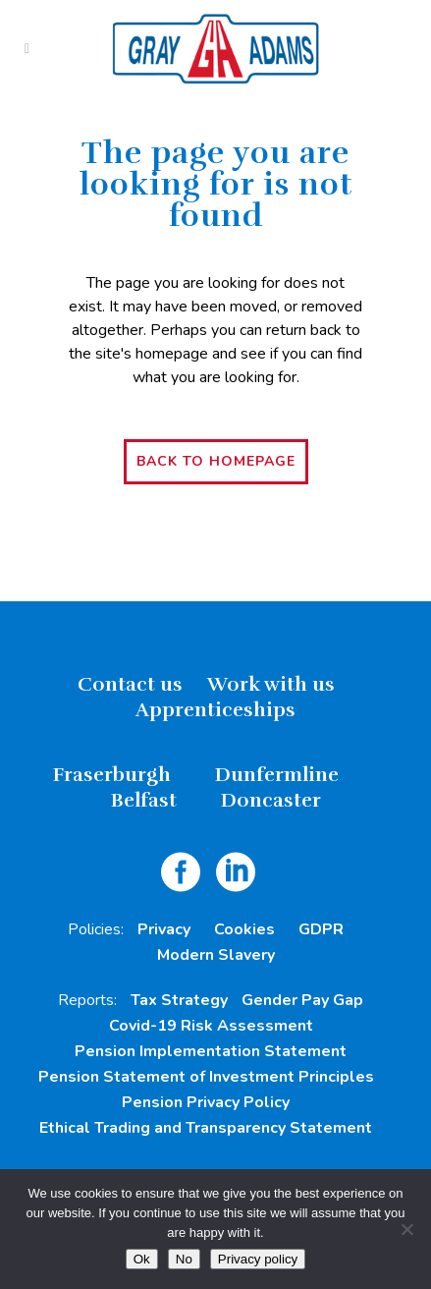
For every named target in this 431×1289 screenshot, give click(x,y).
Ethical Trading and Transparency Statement (205, 1128)
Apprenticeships (215, 710)
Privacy (163, 929)
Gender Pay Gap (302, 1000)
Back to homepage (216, 461)
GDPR (321, 929)
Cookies (244, 929)
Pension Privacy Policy (206, 1102)
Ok (142, 1259)
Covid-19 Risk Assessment (211, 1026)
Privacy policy (257, 1259)
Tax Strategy (179, 1000)
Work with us (271, 684)
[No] (406, 1229)
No (184, 1259)
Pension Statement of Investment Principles (206, 1077)
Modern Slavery (216, 955)
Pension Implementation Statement (211, 1051)
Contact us (130, 684)
